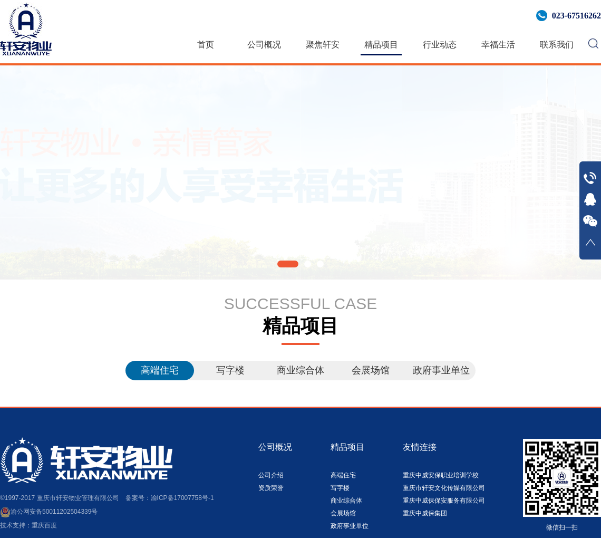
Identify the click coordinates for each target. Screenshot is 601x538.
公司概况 (264, 44)
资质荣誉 (271, 488)
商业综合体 (300, 370)
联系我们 (557, 44)
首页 (205, 44)
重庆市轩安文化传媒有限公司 (444, 488)
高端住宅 (160, 370)
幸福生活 (498, 44)
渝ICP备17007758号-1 (182, 498)
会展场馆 (371, 370)
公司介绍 (271, 475)
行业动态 (440, 44)
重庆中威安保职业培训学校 (441, 475)
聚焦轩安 (323, 44)
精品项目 (381, 44)
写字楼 (230, 370)
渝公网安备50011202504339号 (49, 511)
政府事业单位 (441, 370)
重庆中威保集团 (425, 513)
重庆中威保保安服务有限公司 (444, 500)
